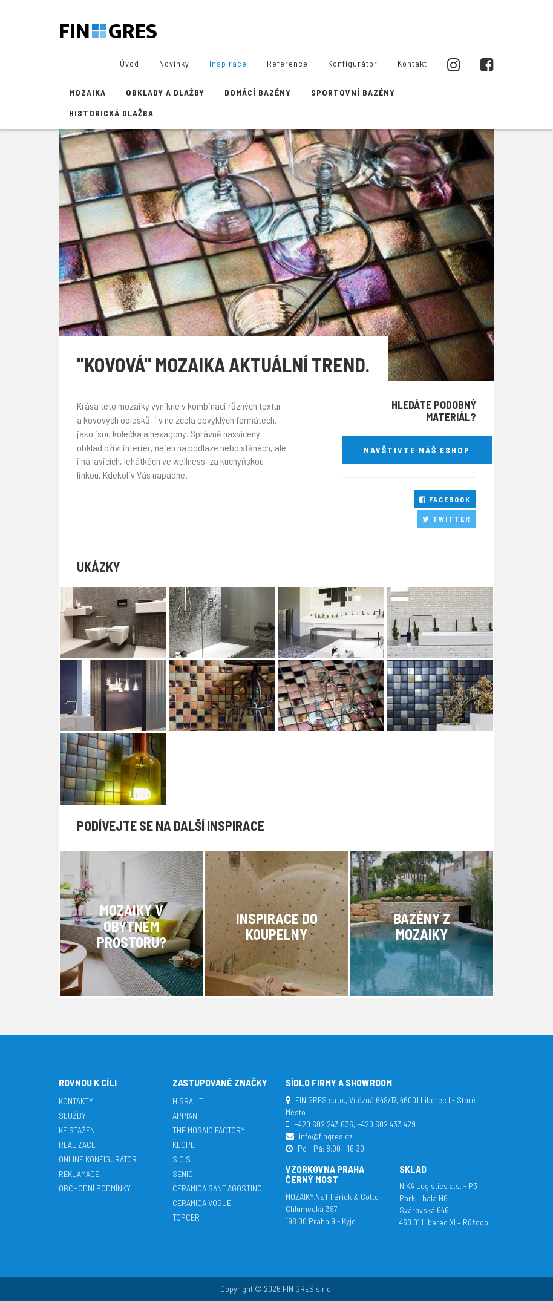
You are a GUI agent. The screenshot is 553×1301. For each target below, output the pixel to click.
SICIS (181, 1159)
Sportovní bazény (353, 92)
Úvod (129, 63)
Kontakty (76, 1101)
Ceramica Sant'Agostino (217, 1188)
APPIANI (185, 1115)
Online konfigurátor (98, 1159)
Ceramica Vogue (201, 1203)
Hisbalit (187, 1101)
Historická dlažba (111, 113)
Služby (72, 1115)
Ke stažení (78, 1130)
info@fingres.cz (326, 1136)
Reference (287, 63)
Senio (182, 1173)
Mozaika (87, 92)
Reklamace (79, 1173)
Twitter (446, 518)
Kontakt (412, 63)
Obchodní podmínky (95, 1188)
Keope (183, 1144)
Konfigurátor (353, 63)
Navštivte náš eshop (417, 450)
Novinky (174, 63)
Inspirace (228, 63)
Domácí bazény (257, 92)
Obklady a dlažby (165, 92)
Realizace (77, 1144)
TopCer (186, 1217)
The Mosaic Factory (208, 1130)
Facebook (445, 499)
